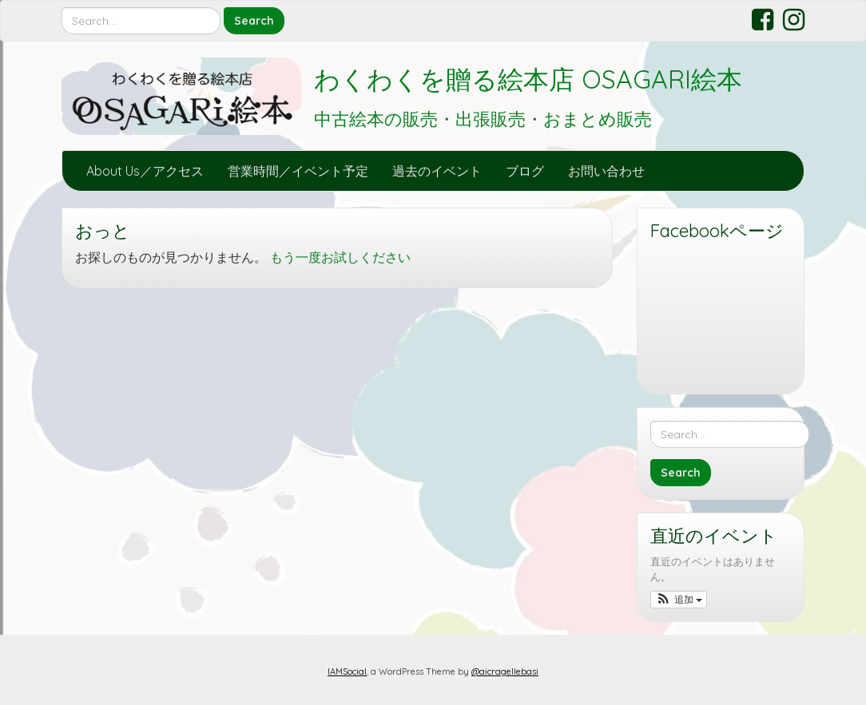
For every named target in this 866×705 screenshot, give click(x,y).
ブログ (525, 171)
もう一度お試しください (340, 257)
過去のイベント (437, 171)
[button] (678, 600)
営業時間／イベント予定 (298, 171)
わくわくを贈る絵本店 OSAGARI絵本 (528, 79)
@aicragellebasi (504, 671)
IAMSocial (347, 671)
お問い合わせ (606, 171)
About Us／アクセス (145, 171)
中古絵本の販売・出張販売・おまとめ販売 (483, 119)
